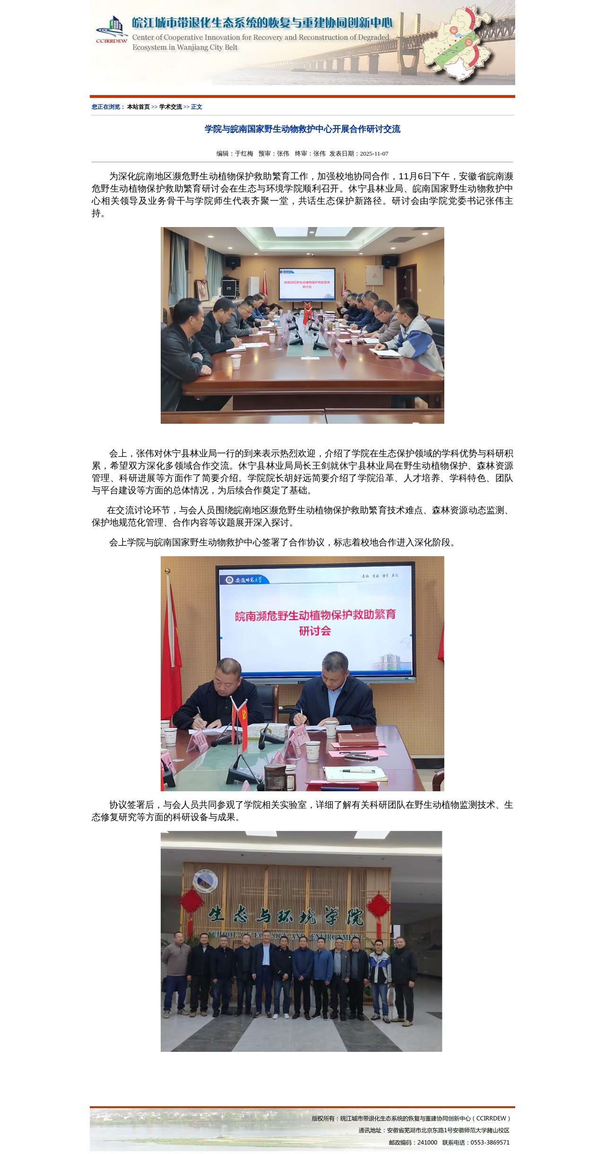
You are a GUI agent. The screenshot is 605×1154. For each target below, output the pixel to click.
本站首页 (138, 107)
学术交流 (170, 107)
